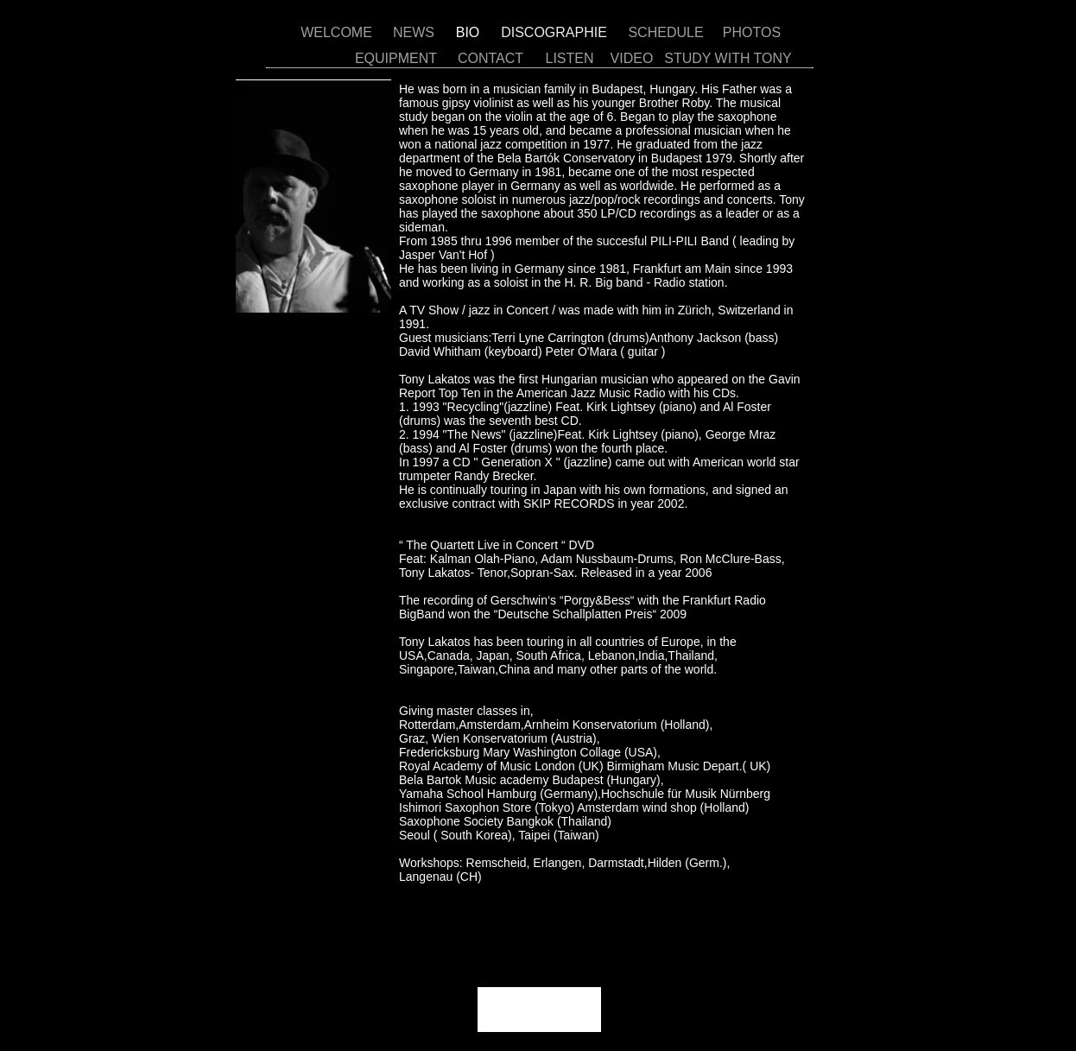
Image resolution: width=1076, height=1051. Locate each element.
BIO (468, 32)
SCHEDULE (665, 32)
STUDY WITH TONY (728, 58)
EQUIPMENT (396, 58)
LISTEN (569, 58)
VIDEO (632, 58)
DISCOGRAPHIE (554, 32)
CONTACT (490, 58)
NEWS (413, 32)
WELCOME (336, 32)
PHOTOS (752, 32)
